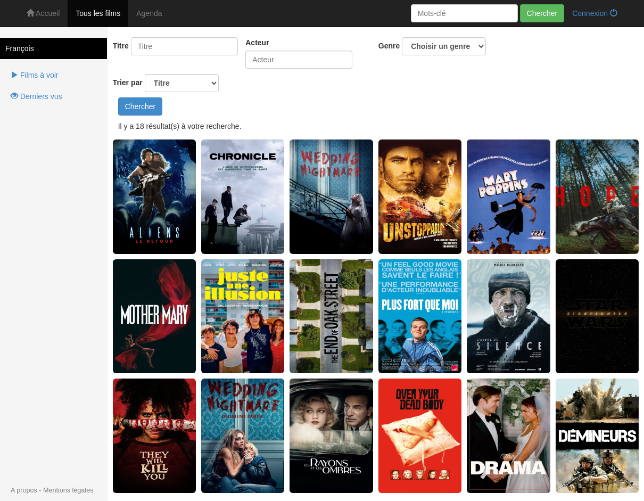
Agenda (149, 13)
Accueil (43, 13)
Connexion (594, 13)
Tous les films (98, 13)
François (19, 48)
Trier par (166, 83)
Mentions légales (68, 490)
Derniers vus (36, 96)
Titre (121, 46)
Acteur (257, 42)
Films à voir (34, 75)
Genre (432, 46)
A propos (24, 490)
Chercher (542, 13)
